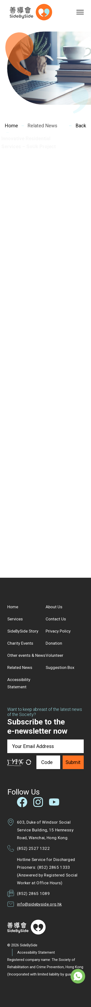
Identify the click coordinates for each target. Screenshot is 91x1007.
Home (11, 126)
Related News (42, 126)
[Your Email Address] (45, 746)
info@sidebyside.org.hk (39, 904)
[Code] (48, 762)
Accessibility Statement (36, 952)
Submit (73, 762)
